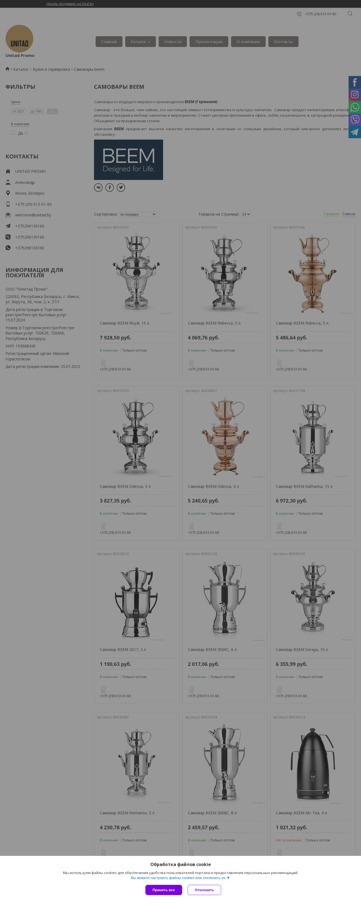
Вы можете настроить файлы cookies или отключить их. (178, 878)
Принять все (164, 890)
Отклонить (204, 890)
